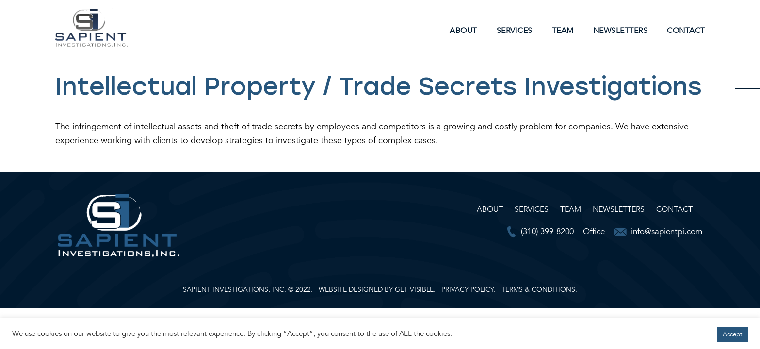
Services (515, 30)
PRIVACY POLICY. (468, 289)
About (463, 30)
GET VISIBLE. (415, 289)
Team (563, 30)
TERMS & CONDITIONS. (539, 289)
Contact (686, 30)
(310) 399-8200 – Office (563, 231)
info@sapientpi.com (666, 231)
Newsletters (620, 30)
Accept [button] (732, 334)
